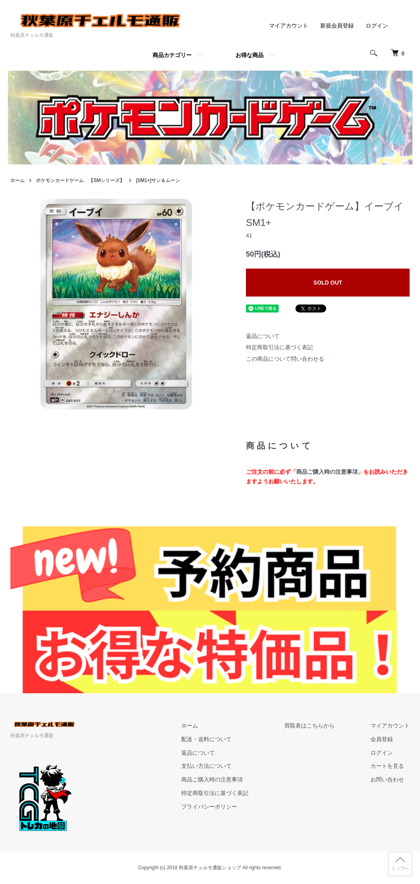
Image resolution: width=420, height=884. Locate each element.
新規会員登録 (337, 25)
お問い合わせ (387, 779)
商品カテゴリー (172, 55)
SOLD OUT (327, 282)
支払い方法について (206, 766)
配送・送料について (206, 739)
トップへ (400, 868)
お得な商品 (249, 55)
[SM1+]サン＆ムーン (158, 180)
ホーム (17, 180)
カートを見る (387, 766)
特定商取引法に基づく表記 (279, 347)
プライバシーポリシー (209, 806)
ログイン (377, 25)
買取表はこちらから (309, 725)
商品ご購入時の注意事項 (327, 472)
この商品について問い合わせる (285, 359)
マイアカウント (288, 25)
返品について (262, 336)
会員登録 (381, 739)
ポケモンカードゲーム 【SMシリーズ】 (80, 180)
